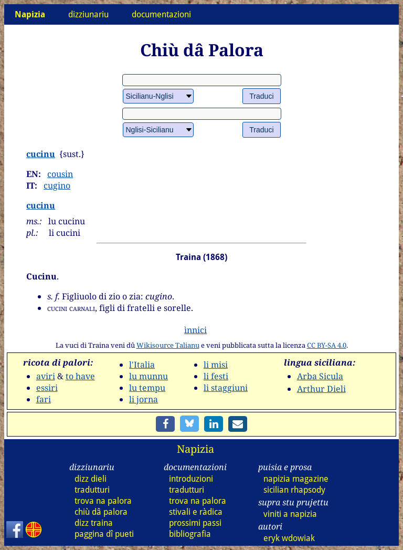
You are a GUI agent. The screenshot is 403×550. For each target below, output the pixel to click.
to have (80, 376)
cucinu (40, 154)
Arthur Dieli (321, 389)
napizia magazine (295, 479)
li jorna (143, 399)
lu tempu (147, 387)
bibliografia (190, 534)
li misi (216, 364)
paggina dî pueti (104, 534)
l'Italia (142, 364)
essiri (47, 387)
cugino (57, 185)
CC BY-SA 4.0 (326, 345)
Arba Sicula (320, 376)
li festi (216, 376)
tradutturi (92, 490)
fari (43, 399)
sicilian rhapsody (294, 490)
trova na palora (103, 501)
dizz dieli (91, 479)
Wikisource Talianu (167, 345)
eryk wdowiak (289, 538)
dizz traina (94, 523)
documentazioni (161, 14)
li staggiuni (226, 387)
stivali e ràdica (195, 512)
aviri (45, 376)
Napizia (195, 449)
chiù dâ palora (101, 512)
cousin (60, 174)
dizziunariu (88, 14)
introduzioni (191, 479)
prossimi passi (195, 523)
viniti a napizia (290, 514)
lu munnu (148, 376)
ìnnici (195, 330)
